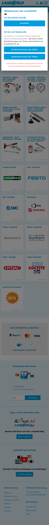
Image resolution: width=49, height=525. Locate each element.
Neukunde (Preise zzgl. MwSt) (24, 49)
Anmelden (24, 23)
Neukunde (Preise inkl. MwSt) (24, 56)
